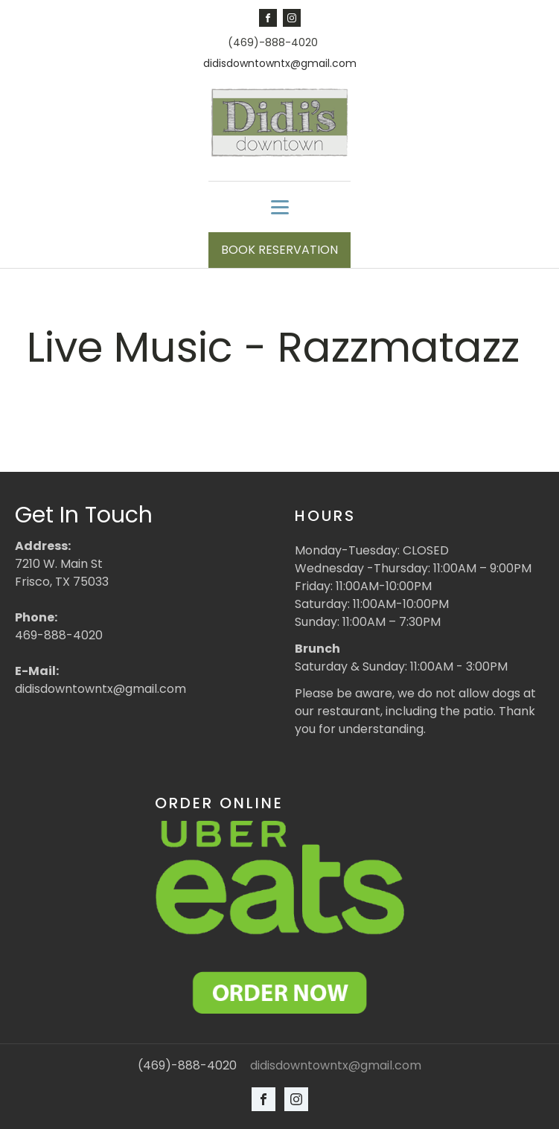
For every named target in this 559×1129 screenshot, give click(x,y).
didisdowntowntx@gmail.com (280, 64)
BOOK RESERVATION (279, 249)
